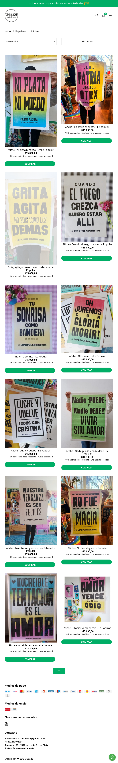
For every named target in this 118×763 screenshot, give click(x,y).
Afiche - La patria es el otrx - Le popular (87, 127)
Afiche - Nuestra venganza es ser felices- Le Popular (30, 549)
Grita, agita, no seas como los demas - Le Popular (30, 269)
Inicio (8, 31)
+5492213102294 (13, 741)
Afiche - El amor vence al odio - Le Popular (87, 628)
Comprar (29, 163)
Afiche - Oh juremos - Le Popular (87, 356)
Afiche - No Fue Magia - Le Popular (87, 548)
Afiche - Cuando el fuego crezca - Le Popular (87, 244)
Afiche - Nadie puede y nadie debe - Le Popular (87, 452)
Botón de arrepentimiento (20, 748)
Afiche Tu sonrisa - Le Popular (31, 356)
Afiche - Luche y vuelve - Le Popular (30, 450)
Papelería (21, 31)
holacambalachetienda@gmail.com (25, 738)
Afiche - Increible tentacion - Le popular (31, 645)
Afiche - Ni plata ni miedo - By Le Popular (30, 150)
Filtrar (87, 41)
